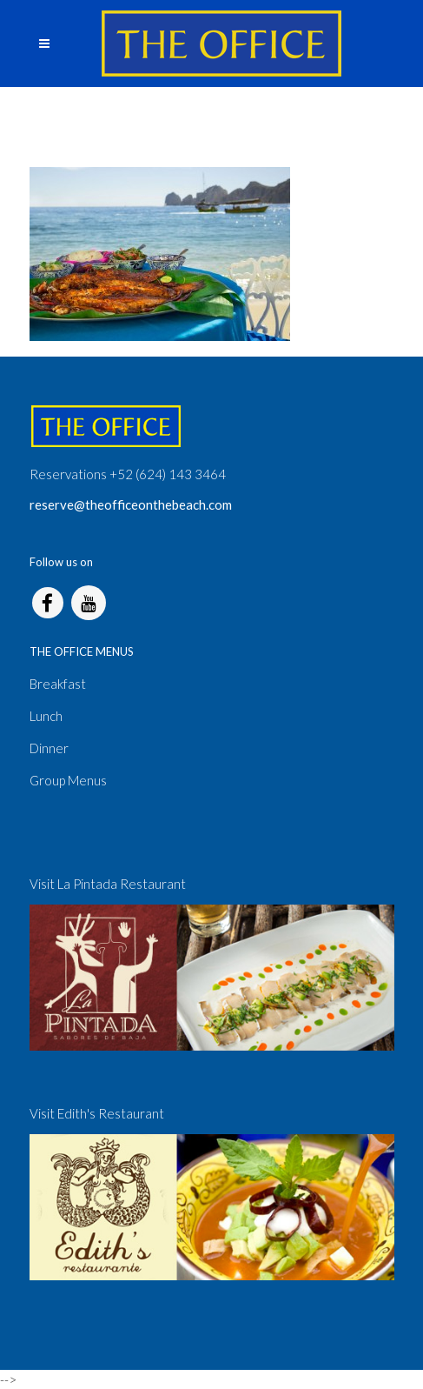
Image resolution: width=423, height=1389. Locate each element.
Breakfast (58, 683)
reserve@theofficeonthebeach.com (131, 504)
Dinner (49, 748)
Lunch (46, 716)
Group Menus (68, 780)
